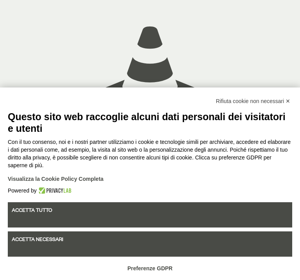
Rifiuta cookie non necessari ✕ (253, 101)
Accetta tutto (32, 210)
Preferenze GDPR (150, 268)
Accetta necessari (37, 239)
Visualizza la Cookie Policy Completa (56, 179)
